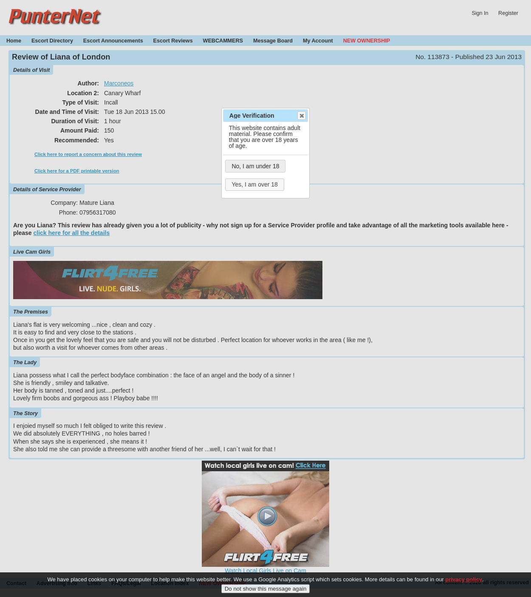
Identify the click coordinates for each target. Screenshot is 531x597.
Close (301, 115)
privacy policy (463, 583)
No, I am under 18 (255, 166)
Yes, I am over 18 (254, 184)
